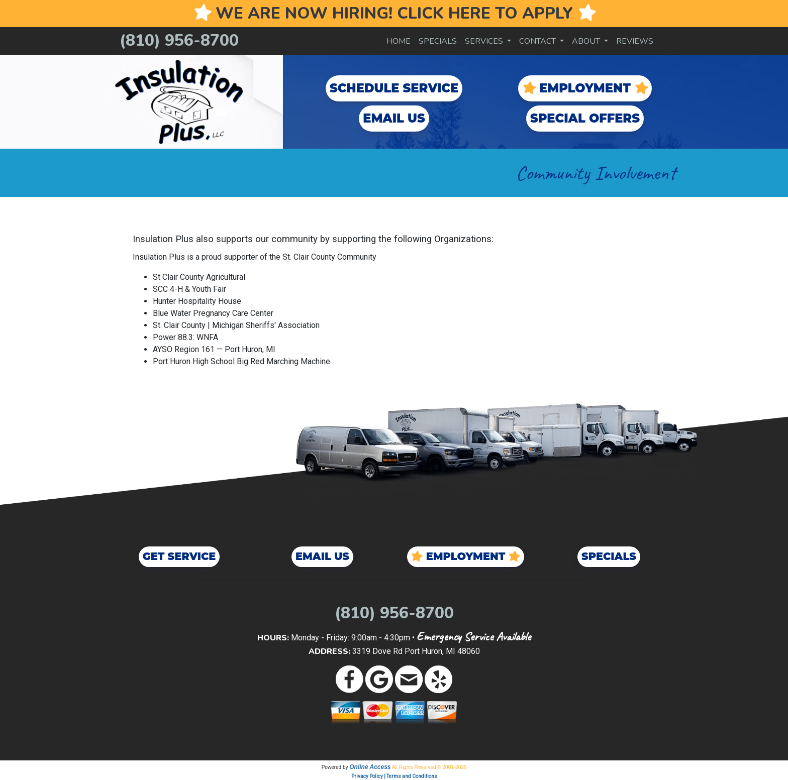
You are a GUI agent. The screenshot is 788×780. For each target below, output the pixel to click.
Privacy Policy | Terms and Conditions (394, 776)
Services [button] (485, 41)
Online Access (369, 766)
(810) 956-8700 (179, 40)
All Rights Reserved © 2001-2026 (429, 767)
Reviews (634, 41)
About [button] (587, 41)
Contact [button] (538, 41)
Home (398, 41)
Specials (438, 41)
